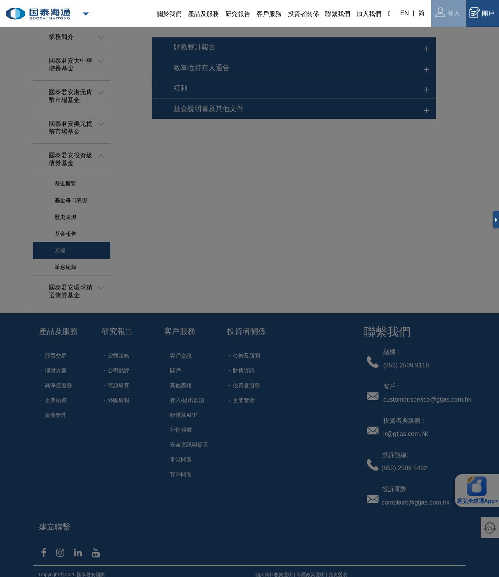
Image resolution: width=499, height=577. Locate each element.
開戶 (481, 12)
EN (404, 13)
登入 (447, 12)
